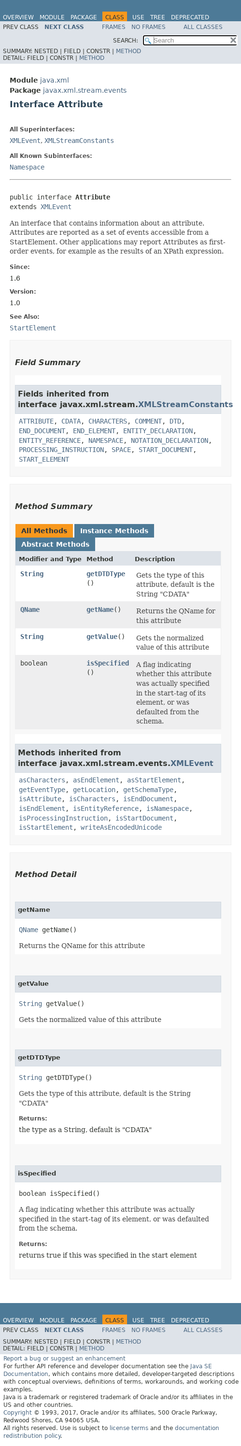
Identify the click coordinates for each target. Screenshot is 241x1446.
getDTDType (105, 574)
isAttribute (40, 799)
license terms (129, 1428)
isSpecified (107, 663)
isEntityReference (106, 808)
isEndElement (42, 808)
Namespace (27, 167)
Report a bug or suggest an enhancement (64, 1358)
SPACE (121, 450)
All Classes (203, 27)
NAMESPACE (105, 440)
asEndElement (96, 780)
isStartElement (46, 827)
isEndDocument (148, 799)
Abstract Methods (55, 544)
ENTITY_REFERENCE (50, 440)
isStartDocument (144, 818)
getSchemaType (148, 790)
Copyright (17, 1412)
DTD (175, 421)
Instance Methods (114, 531)
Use (138, 17)
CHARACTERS (107, 421)
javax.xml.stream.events (85, 90)
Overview (18, 17)
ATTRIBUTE (36, 421)
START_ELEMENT (44, 459)
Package (84, 17)
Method (128, 51)
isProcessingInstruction (63, 818)
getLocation (94, 790)
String (31, 574)
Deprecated (190, 17)
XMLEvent (25, 140)
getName (99, 609)
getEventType (42, 790)
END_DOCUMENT (42, 431)
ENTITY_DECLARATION (158, 431)
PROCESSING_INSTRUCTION (61, 450)
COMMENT (148, 421)
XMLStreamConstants (79, 140)
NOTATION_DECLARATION (169, 440)
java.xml (54, 80)
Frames (114, 27)
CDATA (71, 421)
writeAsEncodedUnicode (121, 827)
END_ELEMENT (94, 431)
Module (52, 17)
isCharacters (92, 799)
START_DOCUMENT (166, 450)
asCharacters (42, 780)
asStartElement (154, 780)
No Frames (148, 27)
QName (30, 609)
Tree (157, 17)
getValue (101, 636)
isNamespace (167, 808)
